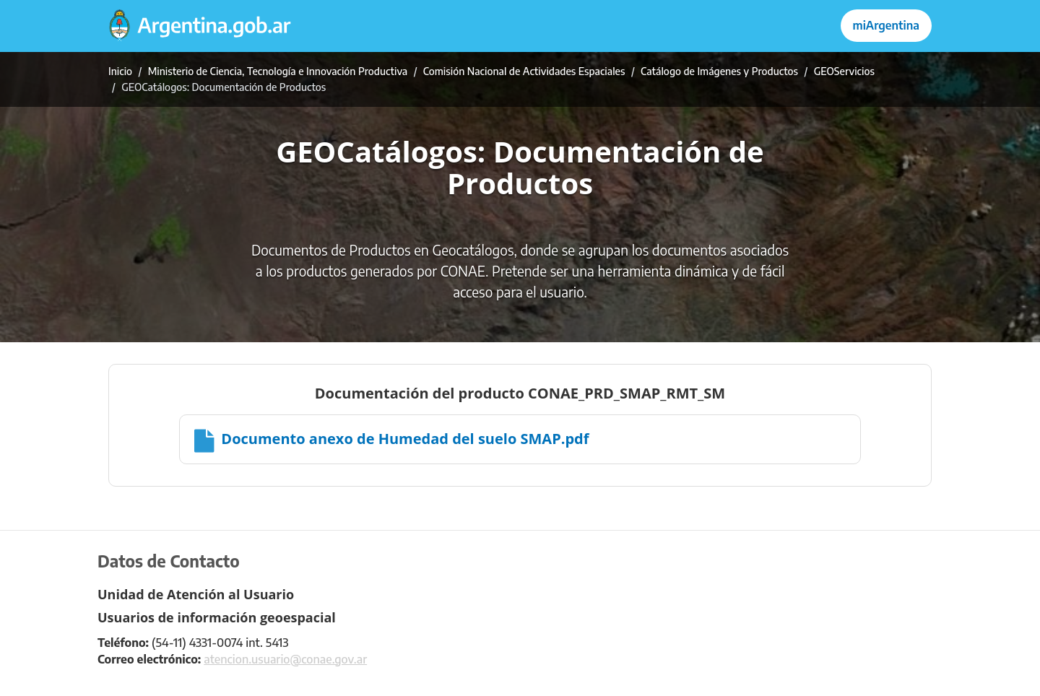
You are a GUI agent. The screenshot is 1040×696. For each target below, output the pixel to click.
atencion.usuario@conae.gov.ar (285, 659)
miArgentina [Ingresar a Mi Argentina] (886, 25)
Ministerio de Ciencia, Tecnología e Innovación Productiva (278, 71)
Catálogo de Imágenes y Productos (719, 71)
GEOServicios (844, 71)
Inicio (120, 71)
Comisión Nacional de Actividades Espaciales (524, 71)
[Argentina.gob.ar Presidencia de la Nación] (200, 26)
